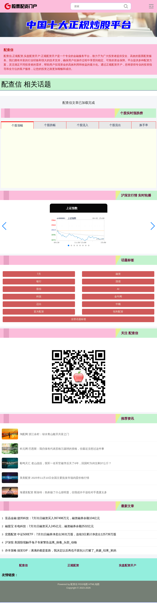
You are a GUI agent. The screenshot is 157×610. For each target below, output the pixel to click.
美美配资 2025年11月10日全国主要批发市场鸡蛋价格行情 (54, 477)
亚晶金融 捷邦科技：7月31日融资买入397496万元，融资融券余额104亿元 (52, 518)
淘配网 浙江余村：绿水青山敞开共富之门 (44, 434)
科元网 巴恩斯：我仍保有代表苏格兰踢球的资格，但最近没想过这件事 (62, 448)
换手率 (143, 125)
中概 (118, 304)
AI (118, 288)
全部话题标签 (78, 319)
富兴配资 (39, 311)
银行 (38, 281)
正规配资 (73, 565)
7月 (39, 273)
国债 (118, 281)
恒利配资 (118, 311)
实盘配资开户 (127, 565)
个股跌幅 (50, 125)
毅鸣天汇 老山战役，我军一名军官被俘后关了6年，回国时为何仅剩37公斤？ (65, 463)
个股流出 (115, 125)
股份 (38, 288)
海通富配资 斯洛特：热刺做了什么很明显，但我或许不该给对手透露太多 (63, 492)
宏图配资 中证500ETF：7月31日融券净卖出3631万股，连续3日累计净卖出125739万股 (60, 534)
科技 (38, 296)
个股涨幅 (17, 125)
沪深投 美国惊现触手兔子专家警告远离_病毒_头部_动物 (41, 542)
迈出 (38, 304)
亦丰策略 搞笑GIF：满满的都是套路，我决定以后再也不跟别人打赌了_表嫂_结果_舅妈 (60, 550)
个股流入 (82, 125)
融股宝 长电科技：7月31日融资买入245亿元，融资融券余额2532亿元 (49, 526)
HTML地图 (93, 584)
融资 (118, 273)
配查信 (23, 565)
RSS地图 (83, 584)
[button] (4, 226)
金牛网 (118, 296)
